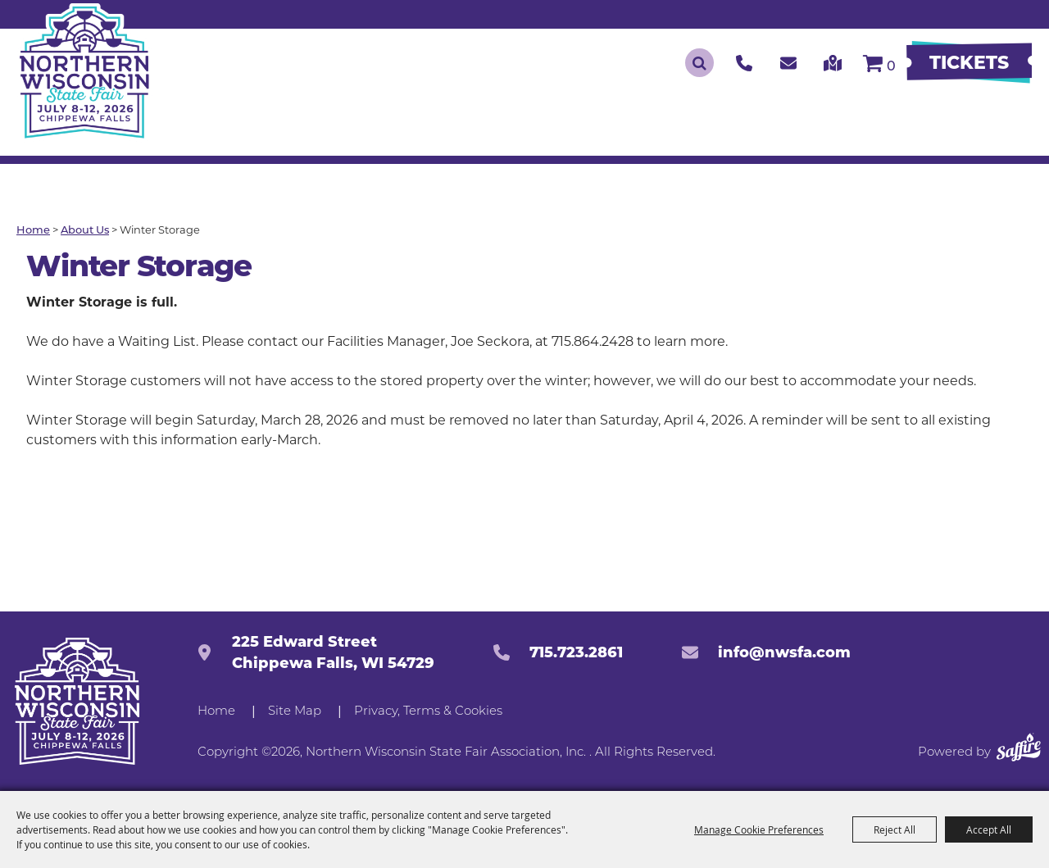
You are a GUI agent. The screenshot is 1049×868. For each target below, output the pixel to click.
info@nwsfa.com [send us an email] (784, 652)
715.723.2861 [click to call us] (576, 652)
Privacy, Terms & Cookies (428, 712)
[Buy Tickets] (969, 63)
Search (699, 62)
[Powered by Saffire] (1019, 750)
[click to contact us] (788, 62)
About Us (85, 230)
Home (33, 230)
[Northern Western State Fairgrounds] (76, 701)
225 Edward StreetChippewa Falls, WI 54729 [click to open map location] (333, 652)
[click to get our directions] (833, 62)
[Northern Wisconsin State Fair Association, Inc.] (85, 73)
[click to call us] (744, 62)
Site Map (294, 712)
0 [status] (891, 67)
